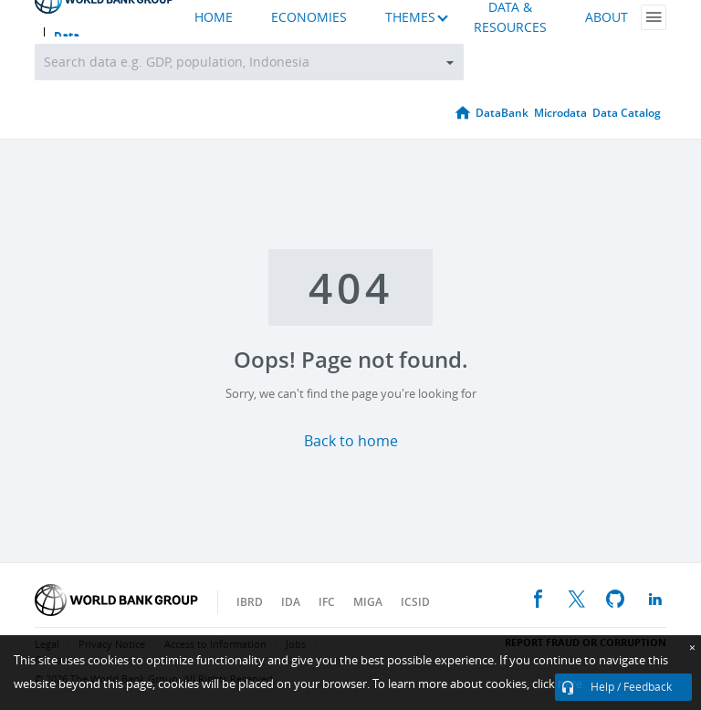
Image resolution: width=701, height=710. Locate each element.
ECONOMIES (309, 18)
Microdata (560, 112)
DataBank (502, 112)
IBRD (249, 602)
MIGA (367, 602)
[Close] (692, 648)
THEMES (410, 18)
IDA (290, 602)
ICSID (415, 602)
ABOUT (606, 18)
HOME (213, 18)
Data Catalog (626, 112)
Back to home (351, 441)
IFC (327, 602)
